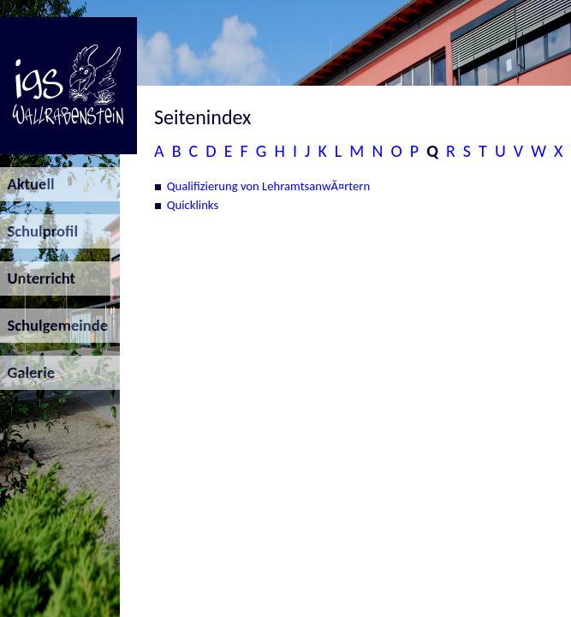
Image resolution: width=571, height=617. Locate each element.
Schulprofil (39, 231)
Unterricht (37, 278)
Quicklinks (192, 205)
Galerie (27, 372)
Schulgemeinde (54, 325)
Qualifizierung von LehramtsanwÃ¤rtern (269, 186)
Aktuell (27, 184)
